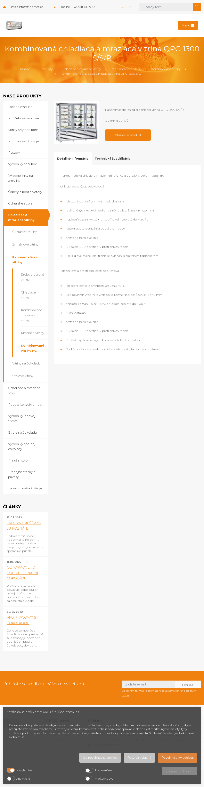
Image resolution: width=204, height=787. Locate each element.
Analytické (23, 778)
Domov (24, 69)
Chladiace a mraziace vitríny (81, 69)
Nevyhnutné (24, 770)
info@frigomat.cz (31, 7)
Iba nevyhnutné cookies (100, 758)
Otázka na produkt (128, 135)
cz (123, 7)
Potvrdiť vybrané (139, 758)
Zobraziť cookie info (179, 771)
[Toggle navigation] (188, 25)
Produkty (45, 69)
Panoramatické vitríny (126, 69)
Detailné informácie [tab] (73, 158)
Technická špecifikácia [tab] (112, 158)
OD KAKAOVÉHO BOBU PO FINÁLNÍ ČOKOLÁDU (22, 572)
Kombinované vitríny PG (168, 69)
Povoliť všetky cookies (178, 758)
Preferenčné (103, 770)
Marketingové (104, 778)
